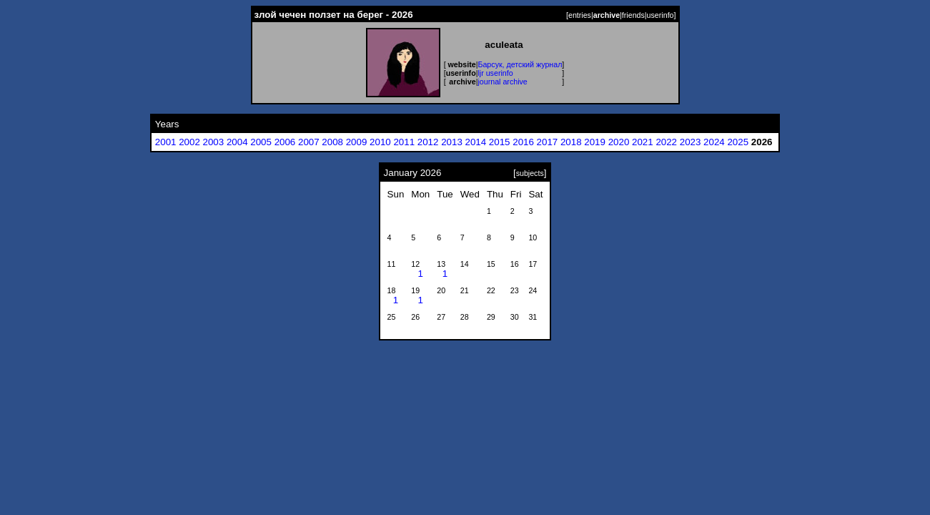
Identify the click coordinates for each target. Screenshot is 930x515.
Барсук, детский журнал (520, 64)
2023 (690, 142)
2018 (571, 142)
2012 (428, 142)
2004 (237, 142)
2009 (356, 142)
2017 (547, 142)
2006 (285, 142)
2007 (309, 142)
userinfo (660, 15)
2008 (332, 142)
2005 (261, 142)
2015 (499, 142)
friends (633, 15)
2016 (523, 142)
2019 (594, 142)
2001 (166, 142)
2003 (213, 142)
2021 (642, 142)
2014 (476, 142)
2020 (619, 142)
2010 (380, 142)
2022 (666, 142)
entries (579, 15)
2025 (737, 142)
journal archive (502, 81)
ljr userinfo (495, 73)
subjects (530, 173)
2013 (451, 142)
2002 (189, 142)
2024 (714, 142)
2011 (404, 142)
